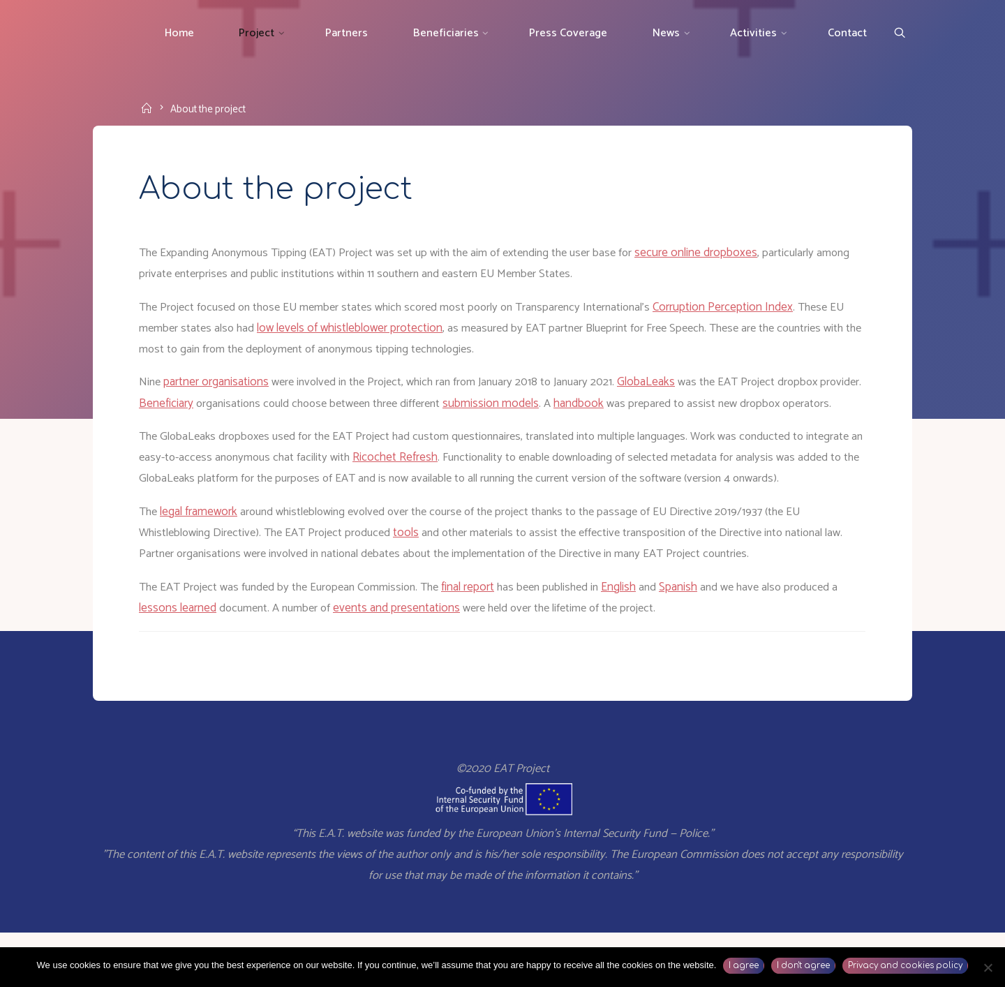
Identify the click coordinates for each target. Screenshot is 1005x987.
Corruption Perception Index (749, 310)
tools (418, 581)
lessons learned (188, 657)
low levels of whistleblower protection (373, 332)
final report (483, 636)
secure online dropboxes (720, 256)
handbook (640, 408)
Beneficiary (213, 408)
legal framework (202, 560)
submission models (552, 408)
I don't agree (803, 965)
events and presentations (413, 657)
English (640, 636)
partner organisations (219, 386)
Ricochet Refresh (466, 483)
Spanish (700, 636)
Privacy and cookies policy (905, 965)
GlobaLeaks (665, 386)
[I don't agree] (988, 967)
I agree (744, 965)
